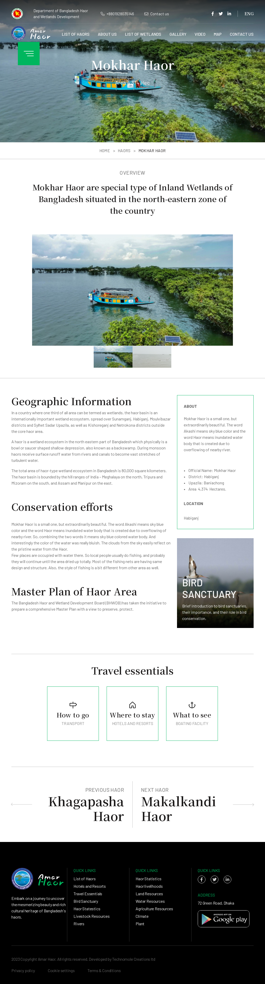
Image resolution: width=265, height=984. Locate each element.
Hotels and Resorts (89, 886)
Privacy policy (23, 970)
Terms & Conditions (104, 970)
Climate (142, 916)
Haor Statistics (148, 878)
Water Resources (150, 901)
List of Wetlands (143, 34)
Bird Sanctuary (85, 901)
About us (107, 34)
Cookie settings (61, 970)
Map (218, 34)
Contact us (156, 14)
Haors (124, 150)
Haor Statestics (86, 908)
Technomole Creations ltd (133, 959)
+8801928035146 (117, 14)
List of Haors (76, 34)
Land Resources (149, 893)
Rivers (78, 923)
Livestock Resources (91, 916)
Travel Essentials (87, 893)
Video (200, 34)
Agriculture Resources (154, 908)
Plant (140, 923)
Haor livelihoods (149, 886)
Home (104, 150)
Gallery (178, 34)
